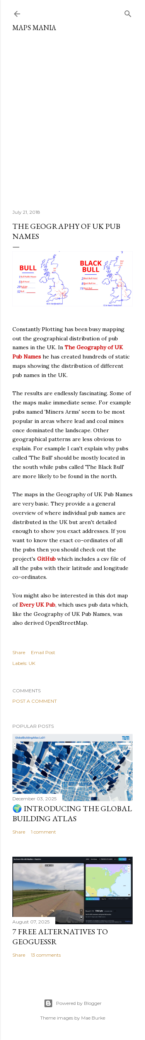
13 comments (46, 955)
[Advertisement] (72, 117)
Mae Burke (93, 1018)
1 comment (43, 832)
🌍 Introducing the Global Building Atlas (72, 813)
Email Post (43, 652)
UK (32, 663)
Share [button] (18, 652)
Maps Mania (34, 27)
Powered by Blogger (73, 1003)
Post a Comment (34, 701)
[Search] (128, 12)
